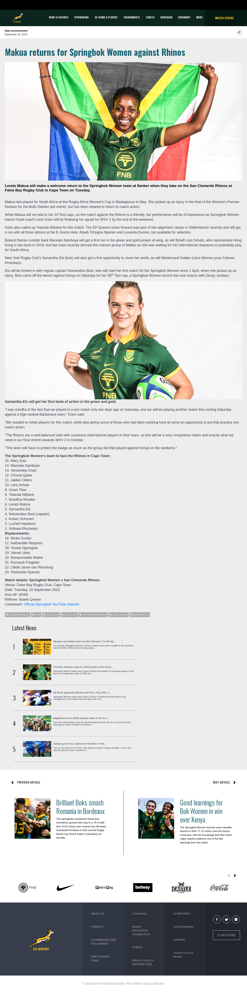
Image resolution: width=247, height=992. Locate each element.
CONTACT (97, 926)
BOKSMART (184, 17)
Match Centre (224, 18)
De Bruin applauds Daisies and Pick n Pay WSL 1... (82, 692)
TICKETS (150, 17)
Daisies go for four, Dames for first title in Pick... (79, 743)
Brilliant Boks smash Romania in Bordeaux (80, 806)
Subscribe (226, 935)
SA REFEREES (181, 913)
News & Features (58, 17)
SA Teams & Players (106, 17)
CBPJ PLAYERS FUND (100, 958)
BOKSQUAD (166, 17)
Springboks (81, 17)
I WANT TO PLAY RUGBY (183, 954)
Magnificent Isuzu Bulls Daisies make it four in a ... (81, 718)
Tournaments (131, 17)
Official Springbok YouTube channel (51, 604)
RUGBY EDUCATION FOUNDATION (141, 930)
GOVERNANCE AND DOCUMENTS (103, 941)
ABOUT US (97, 913)
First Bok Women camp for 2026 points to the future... (83, 667)
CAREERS (179, 939)
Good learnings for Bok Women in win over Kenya (201, 810)
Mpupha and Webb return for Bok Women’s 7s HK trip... (84, 641)
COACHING (139, 913)
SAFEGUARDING (183, 926)
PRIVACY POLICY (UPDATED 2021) (143, 962)
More (199, 17)
